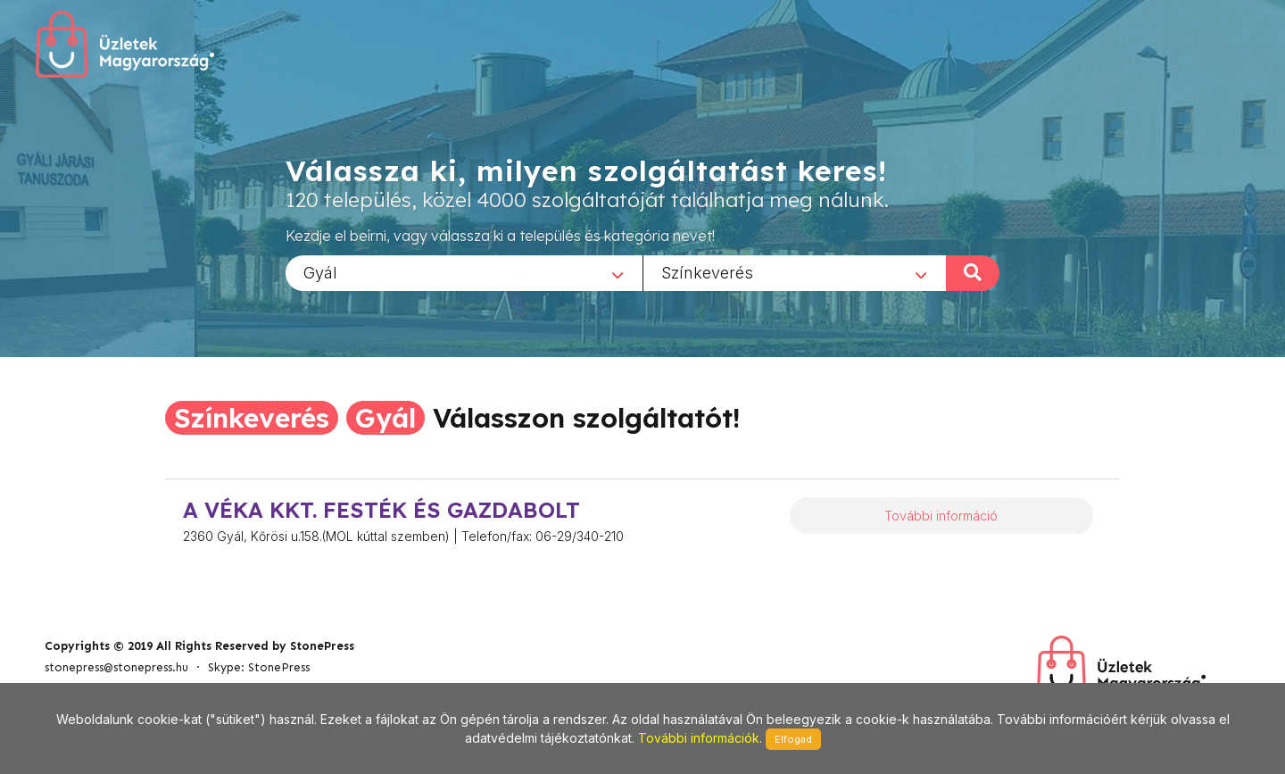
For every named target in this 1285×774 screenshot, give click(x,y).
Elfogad (793, 739)
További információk (698, 737)
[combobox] (464, 272)
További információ (941, 515)
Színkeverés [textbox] (707, 271)
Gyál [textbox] (320, 271)
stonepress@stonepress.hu (116, 667)
